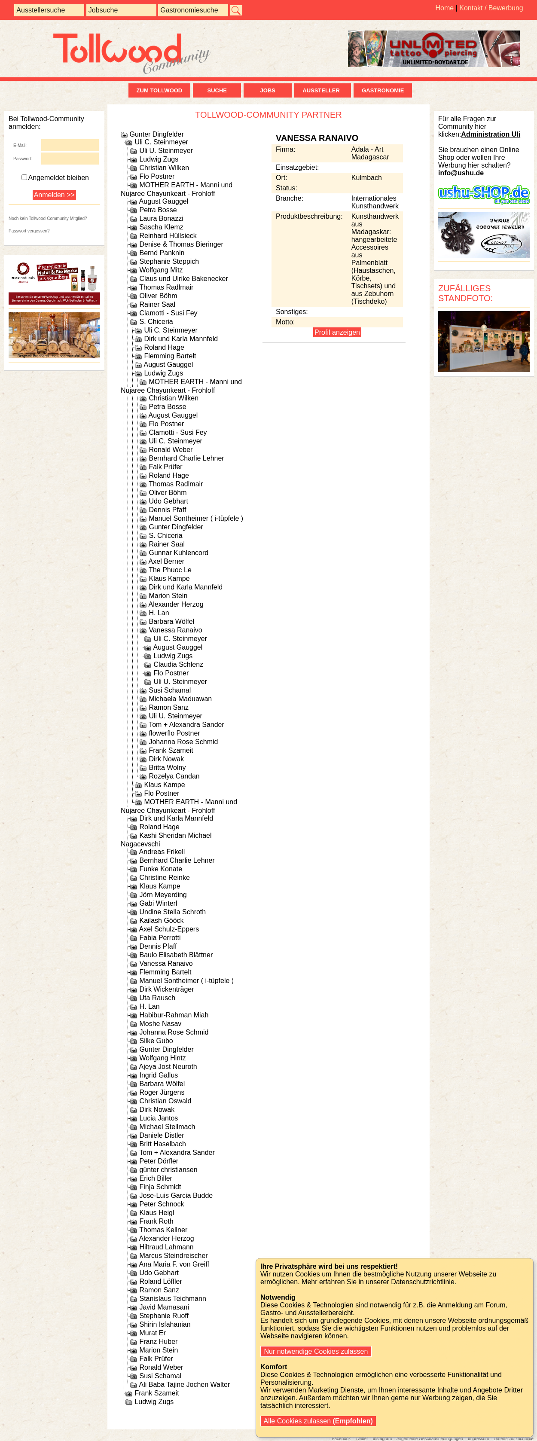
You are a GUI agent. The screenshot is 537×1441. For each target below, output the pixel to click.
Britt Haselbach (162, 1144)
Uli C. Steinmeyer (161, 142)
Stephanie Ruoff (163, 1315)
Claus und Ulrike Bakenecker (183, 278)
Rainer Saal (157, 304)
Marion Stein (168, 595)
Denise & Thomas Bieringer (181, 244)
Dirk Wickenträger (166, 989)
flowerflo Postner (174, 733)
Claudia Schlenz (178, 664)
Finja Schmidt (160, 1187)
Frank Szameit (171, 750)
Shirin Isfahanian (164, 1324)
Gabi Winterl (158, 903)
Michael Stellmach (167, 1126)
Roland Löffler (160, 1281)
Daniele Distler (161, 1135)
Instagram (382, 1438)
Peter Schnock (161, 1204)
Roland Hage (164, 347)
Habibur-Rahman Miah (173, 1015)
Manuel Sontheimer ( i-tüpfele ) (196, 518)
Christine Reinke (164, 877)
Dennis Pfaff (167, 509)
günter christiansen (168, 1169)
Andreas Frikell (162, 851)
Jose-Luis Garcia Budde (176, 1195)
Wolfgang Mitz (161, 270)
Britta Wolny (167, 767)
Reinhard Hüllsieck (167, 235)
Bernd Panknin (161, 252)
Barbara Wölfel (171, 621)
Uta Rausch (157, 997)
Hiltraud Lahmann (166, 1247)
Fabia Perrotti (159, 937)
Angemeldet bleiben (55, 177)
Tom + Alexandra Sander (186, 724)
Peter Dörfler (158, 1161)
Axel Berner (167, 561)
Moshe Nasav (160, 1023)
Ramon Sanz (169, 707)
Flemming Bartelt (170, 356)
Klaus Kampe (169, 578)
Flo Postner (156, 176)
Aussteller (322, 90)
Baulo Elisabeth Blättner (176, 955)
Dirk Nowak (166, 759)
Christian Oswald (165, 1101)
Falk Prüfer (165, 466)
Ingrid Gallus (158, 1075)
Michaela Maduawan (180, 698)
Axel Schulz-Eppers (169, 929)
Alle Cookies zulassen (318, 1421)
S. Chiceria (156, 321)
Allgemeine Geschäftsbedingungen (430, 1438)
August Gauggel (164, 201)
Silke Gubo (156, 1040)
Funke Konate (160, 869)
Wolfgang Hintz (162, 1058)
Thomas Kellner (163, 1229)
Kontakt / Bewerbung (491, 8)
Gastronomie (383, 90)
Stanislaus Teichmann (172, 1298)
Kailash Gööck (161, 920)
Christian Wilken (164, 167)
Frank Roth (156, 1221)
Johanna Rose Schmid (183, 741)
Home (444, 8)
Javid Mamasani (164, 1307)
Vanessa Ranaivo (175, 630)
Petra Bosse (158, 210)
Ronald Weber (170, 449)
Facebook (341, 1438)
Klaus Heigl (156, 1212)
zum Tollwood (160, 90)
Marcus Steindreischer (173, 1255)
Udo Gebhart (168, 501)
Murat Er (152, 1333)
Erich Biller (155, 1178)
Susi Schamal (170, 690)
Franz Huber (158, 1341)
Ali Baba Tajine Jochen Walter (184, 1384)
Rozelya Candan (174, 776)
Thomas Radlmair (166, 287)
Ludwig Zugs (158, 159)
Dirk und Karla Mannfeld (181, 338)
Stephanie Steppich (169, 261)
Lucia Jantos (158, 1118)
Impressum (478, 1438)
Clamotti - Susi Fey (168, 313)
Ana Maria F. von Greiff (174, 1264)
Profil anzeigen (337, 332)
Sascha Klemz (161, 227)
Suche (217, 90)
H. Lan (159, 613)
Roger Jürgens (161, 1092)
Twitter (361, 1438)
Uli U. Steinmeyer (165, 150)
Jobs (267, 90)
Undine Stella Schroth (172, 912)
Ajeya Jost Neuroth (168, 1066)
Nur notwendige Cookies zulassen (316, 1351)
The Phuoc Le (170, 570)
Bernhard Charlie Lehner (186, 458)
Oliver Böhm (158, 295)
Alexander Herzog (176, 604)
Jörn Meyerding (162, 894)
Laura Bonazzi (161, 218)
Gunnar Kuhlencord (178, 552)
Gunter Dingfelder (156, 134)
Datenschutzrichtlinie (513, 1438)
